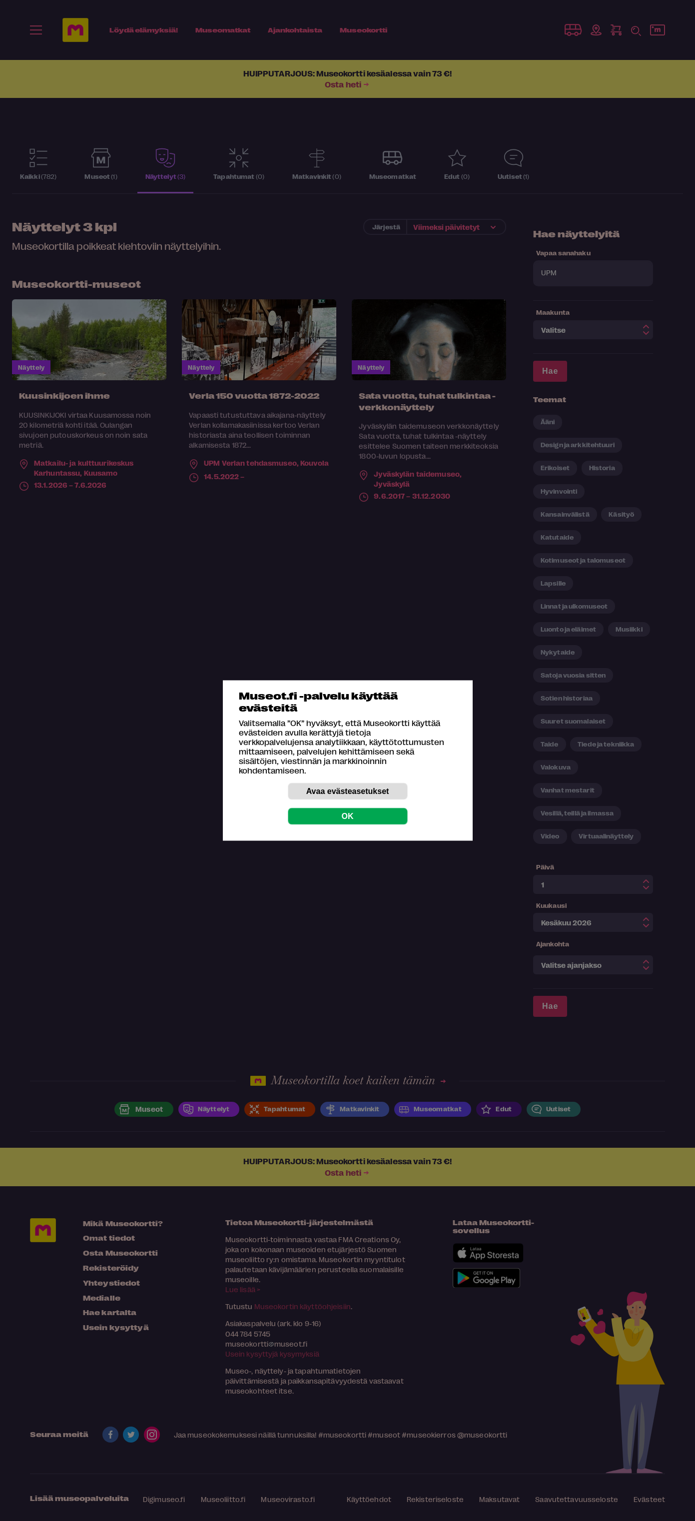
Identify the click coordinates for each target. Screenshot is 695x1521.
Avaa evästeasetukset (347, 791)
